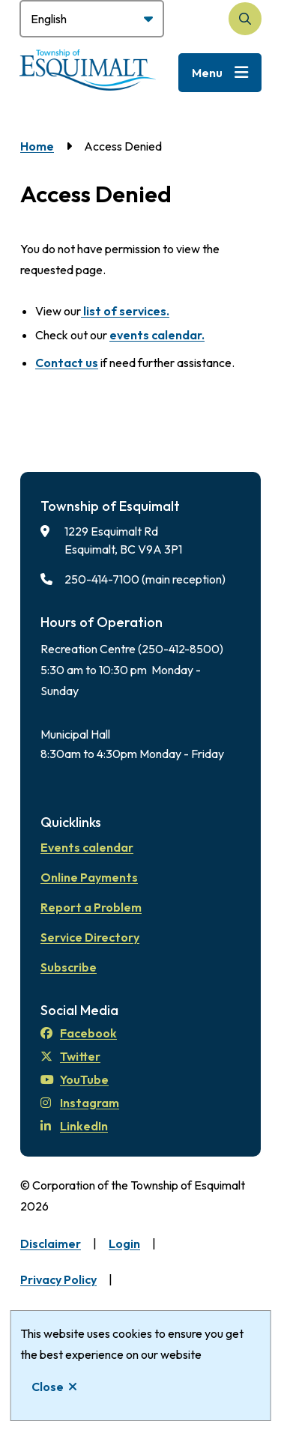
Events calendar (86, 847)
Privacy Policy (58, 1279)
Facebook (78, 1032)
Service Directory (89, 937)
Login (124, 1243)
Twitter (70, 1056)
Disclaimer (50, 1243)
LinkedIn (74, 1125)
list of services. (125, 310)
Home (37, 146)
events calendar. (157, 334)
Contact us (66, 362)
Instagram (79, 1102)
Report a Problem (91, 907)
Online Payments (89, 877)
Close (47, 1386)
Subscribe (68, 967)
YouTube (74, 1079)
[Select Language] (91, 18)
